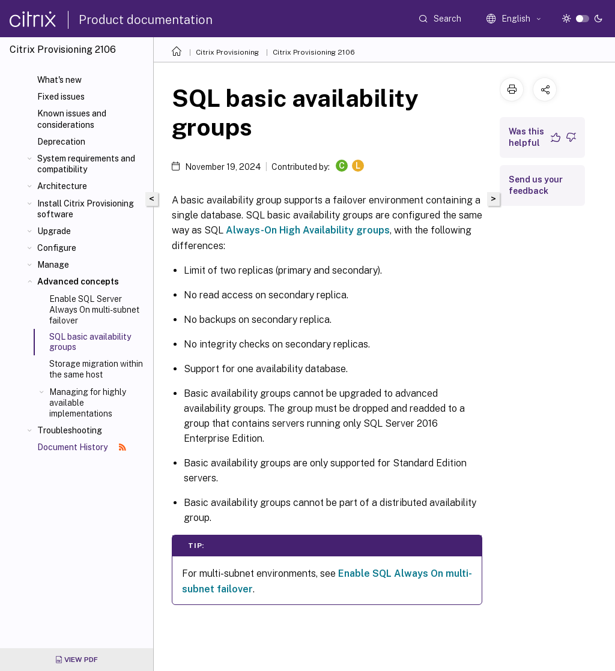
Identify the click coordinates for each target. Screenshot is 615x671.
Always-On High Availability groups (308, 230)
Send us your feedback (536, 185)
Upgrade (54, 231)
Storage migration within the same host (96, 369)
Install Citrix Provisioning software (85, 209)
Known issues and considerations (71, 119)
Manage (53, 264)
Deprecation (61, 141)
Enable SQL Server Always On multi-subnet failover (94, 309)
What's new (59, 80)
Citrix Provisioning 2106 (314, 52)
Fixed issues (61, 96)
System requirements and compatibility (86, 164)
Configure (56, 248)
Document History (81, 447)
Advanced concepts (78, 281)
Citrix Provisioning (227, 52)
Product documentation (146, 20)
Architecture (62, 186)
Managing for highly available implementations (87, 402)
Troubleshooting (69, 430)
